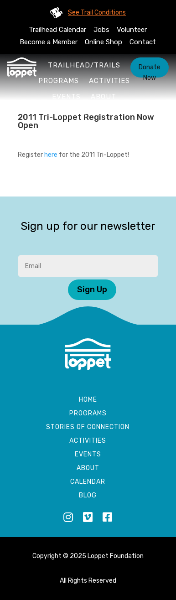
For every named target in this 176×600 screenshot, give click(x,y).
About (103, 97)
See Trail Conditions (97, 12)
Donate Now (149, 70)
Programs (58, 81)
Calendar (87, 482)
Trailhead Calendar (57, 30)
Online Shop (103, 42)
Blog (88, 495)
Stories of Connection (87, 427)
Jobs (101, 30)
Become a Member (49, 42)
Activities (109, 81)
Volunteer (132, 30)
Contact (142, 42)
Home (88, 400)
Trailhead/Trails (84, 65)
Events (66, 97)
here (50, 155)
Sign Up (92, 289)
